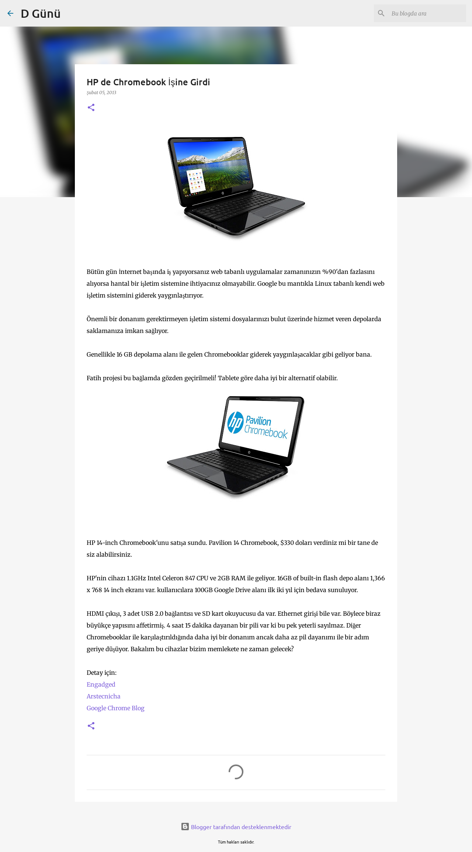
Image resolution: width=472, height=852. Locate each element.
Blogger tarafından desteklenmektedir (236, 826)
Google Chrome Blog (116, 708)
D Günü (41, 13)
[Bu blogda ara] (427, 13)
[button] (91, 108)
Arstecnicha (104, 696)
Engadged (101, 684)
